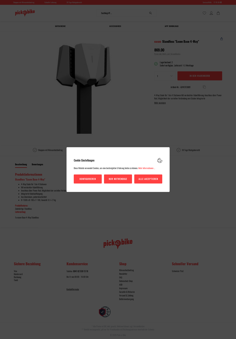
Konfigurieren (88, 178)
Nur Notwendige (118, 178)
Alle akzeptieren (148, 178)
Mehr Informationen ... (146, 168)
